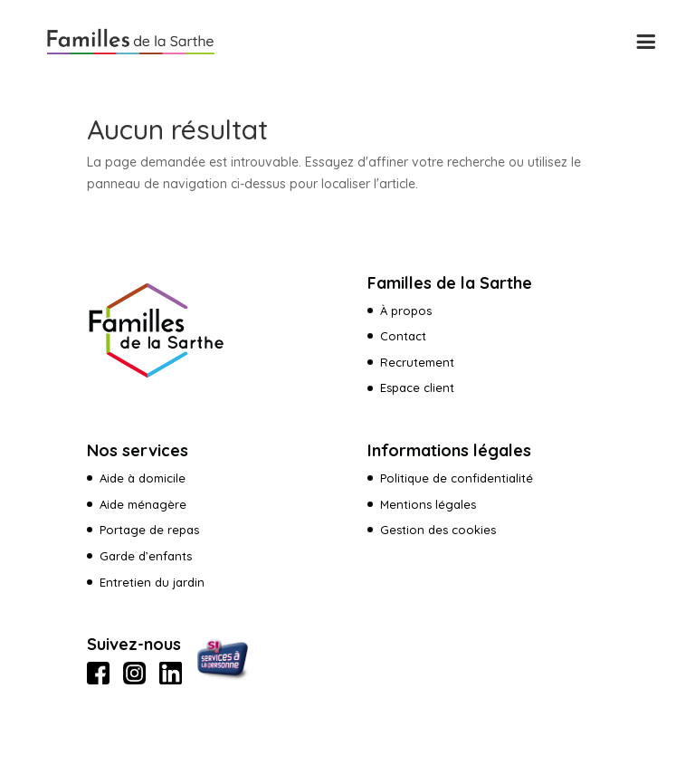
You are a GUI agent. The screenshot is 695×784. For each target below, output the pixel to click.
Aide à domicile (143, 478)
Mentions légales (428, 504)
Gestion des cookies (438, 529)
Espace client (419, 387)
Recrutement (417, 362)
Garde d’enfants (146, 556)
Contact (403, 336)
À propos (406, 310)
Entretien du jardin (152, 582)
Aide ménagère (143, 504)
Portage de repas (149, 529)
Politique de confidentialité (456, 478)
